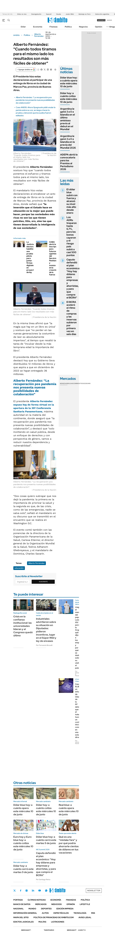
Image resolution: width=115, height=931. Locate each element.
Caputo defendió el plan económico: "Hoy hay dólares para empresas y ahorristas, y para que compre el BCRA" (73, 278)
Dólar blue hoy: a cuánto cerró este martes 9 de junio (46, 840)
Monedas (63, 383)
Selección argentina (102, 14)
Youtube (39, 890)
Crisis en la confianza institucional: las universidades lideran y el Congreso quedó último (23, 626)
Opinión (98, 26)
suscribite (101, 20)
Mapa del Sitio (21, 917)
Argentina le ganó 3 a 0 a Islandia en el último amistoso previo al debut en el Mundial (67, 119)
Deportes (46, 908)
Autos (45, 913)
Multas (42, 922)
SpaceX (48, 14)
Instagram (26, 890)
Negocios (83, 26)
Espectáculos (61, 913)
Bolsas (70, 383)
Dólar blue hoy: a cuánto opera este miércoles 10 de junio (68, 82)
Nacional (18, 908)
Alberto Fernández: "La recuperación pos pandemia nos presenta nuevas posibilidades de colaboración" (35, 100)
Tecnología (80, 913)
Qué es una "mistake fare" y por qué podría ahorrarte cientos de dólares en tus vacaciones (69, 844)
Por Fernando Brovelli (44, 645)
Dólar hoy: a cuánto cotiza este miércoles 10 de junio (68, 98)
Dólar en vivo (21, 14)
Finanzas (53, 26)
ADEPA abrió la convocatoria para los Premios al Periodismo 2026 (69, 162)
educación (19, 568)
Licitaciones (57, 922)
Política (68, 26)
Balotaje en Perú (84, 14)
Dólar (23, 26)
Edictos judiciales (23, 922)
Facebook (20, 890)
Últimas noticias (37, 900)
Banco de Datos (21, 904)
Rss (93, 913)
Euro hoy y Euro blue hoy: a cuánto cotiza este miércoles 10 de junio (23, 843)
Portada (18, 900)
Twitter (14, 891)
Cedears (87, 383)
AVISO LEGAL (84, 917)
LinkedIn (33, 890)
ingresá (109, 20)
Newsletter (93, 890)
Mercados (40, 904)
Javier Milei (70, 14)
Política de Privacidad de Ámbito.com (53, 917)
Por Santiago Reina (43, 879)
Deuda (58, 14)
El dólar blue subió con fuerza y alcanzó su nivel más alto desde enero (72, 201)
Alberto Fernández (39, 35)
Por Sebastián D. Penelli (78, 673)
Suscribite (43, 581)
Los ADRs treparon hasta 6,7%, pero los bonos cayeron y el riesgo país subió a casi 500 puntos (71, 236)
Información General (25, 913)
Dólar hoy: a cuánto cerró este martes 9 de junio (23, 869)
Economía (37, 26)
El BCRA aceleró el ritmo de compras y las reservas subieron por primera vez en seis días (71, 318)
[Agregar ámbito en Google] (26, 69)
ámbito (16, 35)
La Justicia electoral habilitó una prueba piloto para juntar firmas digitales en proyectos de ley (31, 257)
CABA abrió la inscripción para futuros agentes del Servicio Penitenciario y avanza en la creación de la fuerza (55, 258)
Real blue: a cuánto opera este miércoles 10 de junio (69, 809)
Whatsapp (46, 890)
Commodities (78, 383)
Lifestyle (85, 904)
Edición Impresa (65, 908)
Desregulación (36, 14)
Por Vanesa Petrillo (77, 742)
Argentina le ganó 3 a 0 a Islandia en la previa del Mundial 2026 (68, 141)
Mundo (32, 908)
